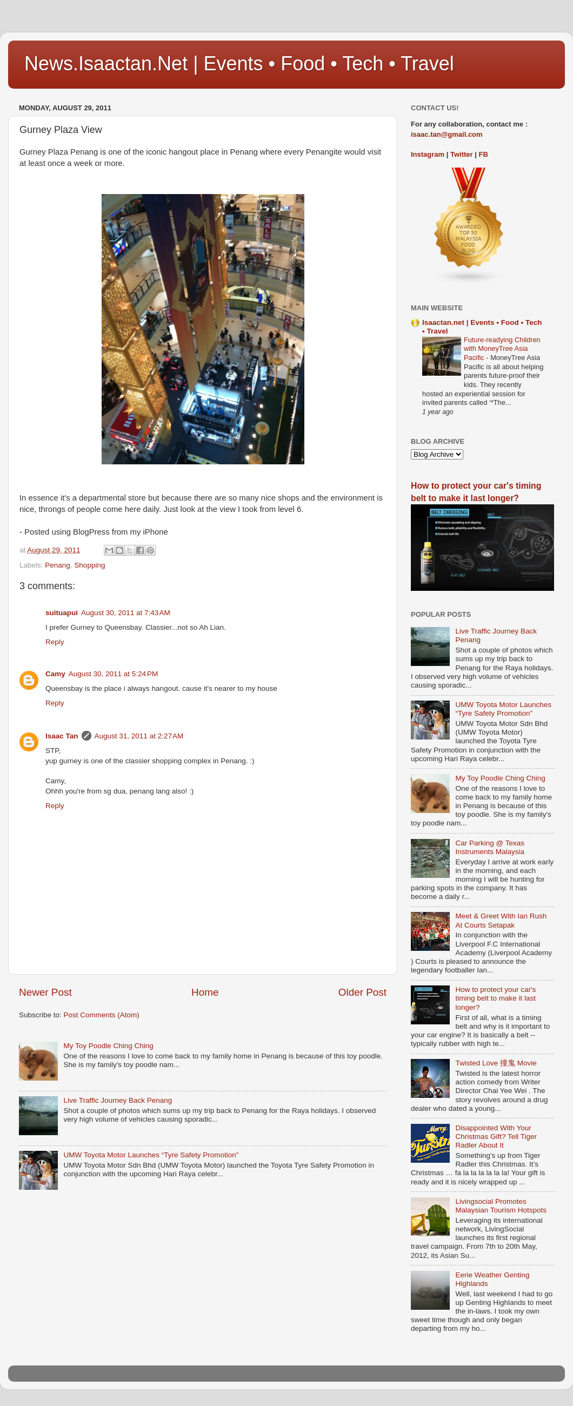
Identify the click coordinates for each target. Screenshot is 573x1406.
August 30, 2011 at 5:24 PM (113, 674)
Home (204, 992)
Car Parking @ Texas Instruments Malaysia (489, 847)
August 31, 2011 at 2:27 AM (139, 736)
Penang (57, 565)
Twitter (461, 154)
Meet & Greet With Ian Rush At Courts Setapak (501, 920)
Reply (54, 642)
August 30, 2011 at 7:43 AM (125, 613)
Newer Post (45, 992)
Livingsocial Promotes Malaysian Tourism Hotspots (501, 1205)
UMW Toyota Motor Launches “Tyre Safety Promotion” (150, 1155)
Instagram (427, 154)
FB (483, 154)
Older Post (362, 992)
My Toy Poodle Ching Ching (108, 1046)
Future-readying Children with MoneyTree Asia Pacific (502, 349)
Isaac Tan (61, 736)
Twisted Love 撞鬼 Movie (495, 1063)
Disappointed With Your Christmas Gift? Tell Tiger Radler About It (496, 1136)
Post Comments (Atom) (101, 1015)
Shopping (89, 565)
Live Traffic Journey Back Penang (117, 1100)
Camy (55, 674)
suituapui (61, 613)
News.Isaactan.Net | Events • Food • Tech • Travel (239, 63)
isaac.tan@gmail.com (447, 134)
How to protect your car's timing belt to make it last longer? (495, 998)
